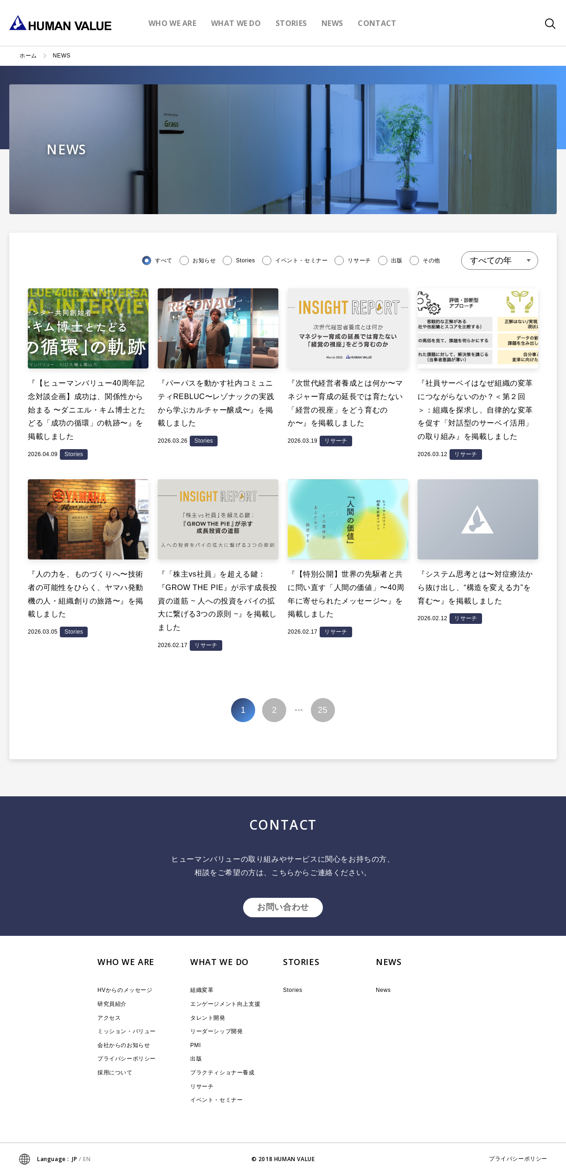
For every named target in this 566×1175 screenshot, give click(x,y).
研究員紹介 (112, 1004)
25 (323, 710)
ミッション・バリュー (126, 1031)
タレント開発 (207, 1018)
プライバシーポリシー (126, 1058)
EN (86, 1159)
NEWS (388, 961)
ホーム (28, 55)
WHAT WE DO (219, 961)
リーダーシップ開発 (216, 1031)
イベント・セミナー (216, 1100)
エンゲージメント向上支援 (225, 1004)
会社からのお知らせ (123, 1045)
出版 (196, 1058)
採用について (115, 1072)
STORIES (301, 961)
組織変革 (201, 990)
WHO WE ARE (125, 961)
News (383, 990)
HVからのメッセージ (125, 990)
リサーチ (201, 1086)
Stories (292, 990)
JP (74, 1159)
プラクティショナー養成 (222, 1072)
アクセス (109, 1018)
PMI (195, 1045)
